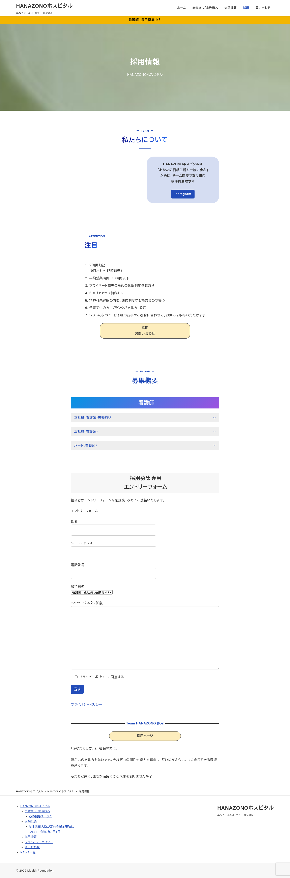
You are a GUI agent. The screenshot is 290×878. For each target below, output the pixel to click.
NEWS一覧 (28, 852)
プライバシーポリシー (86, 704)
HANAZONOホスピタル (44, 6)
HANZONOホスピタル (35, 806)
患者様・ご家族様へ (37, 811)
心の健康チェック (40, 816)
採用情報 (31, 837)
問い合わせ (32, 847)
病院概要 (31, 821)
